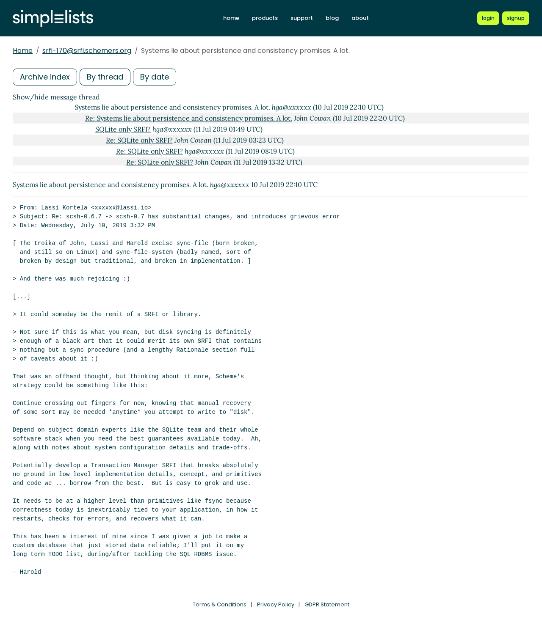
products (265, 18)
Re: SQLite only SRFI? (139, 140)
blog (332, 18)
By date (154, 77)
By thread (105, 77)
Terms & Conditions (219, 604)
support (301, 18)
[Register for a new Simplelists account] (515, 18)
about (360, 18)
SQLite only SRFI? (123, 129)
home (231, 18)
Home (23, 50)
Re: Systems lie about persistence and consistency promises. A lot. (188, 118)
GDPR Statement (326, 604)
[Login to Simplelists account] (488, 18)
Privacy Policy (275, 604)
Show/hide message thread (56, 97)
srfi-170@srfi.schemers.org (86, 50)
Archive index (45, 77)
